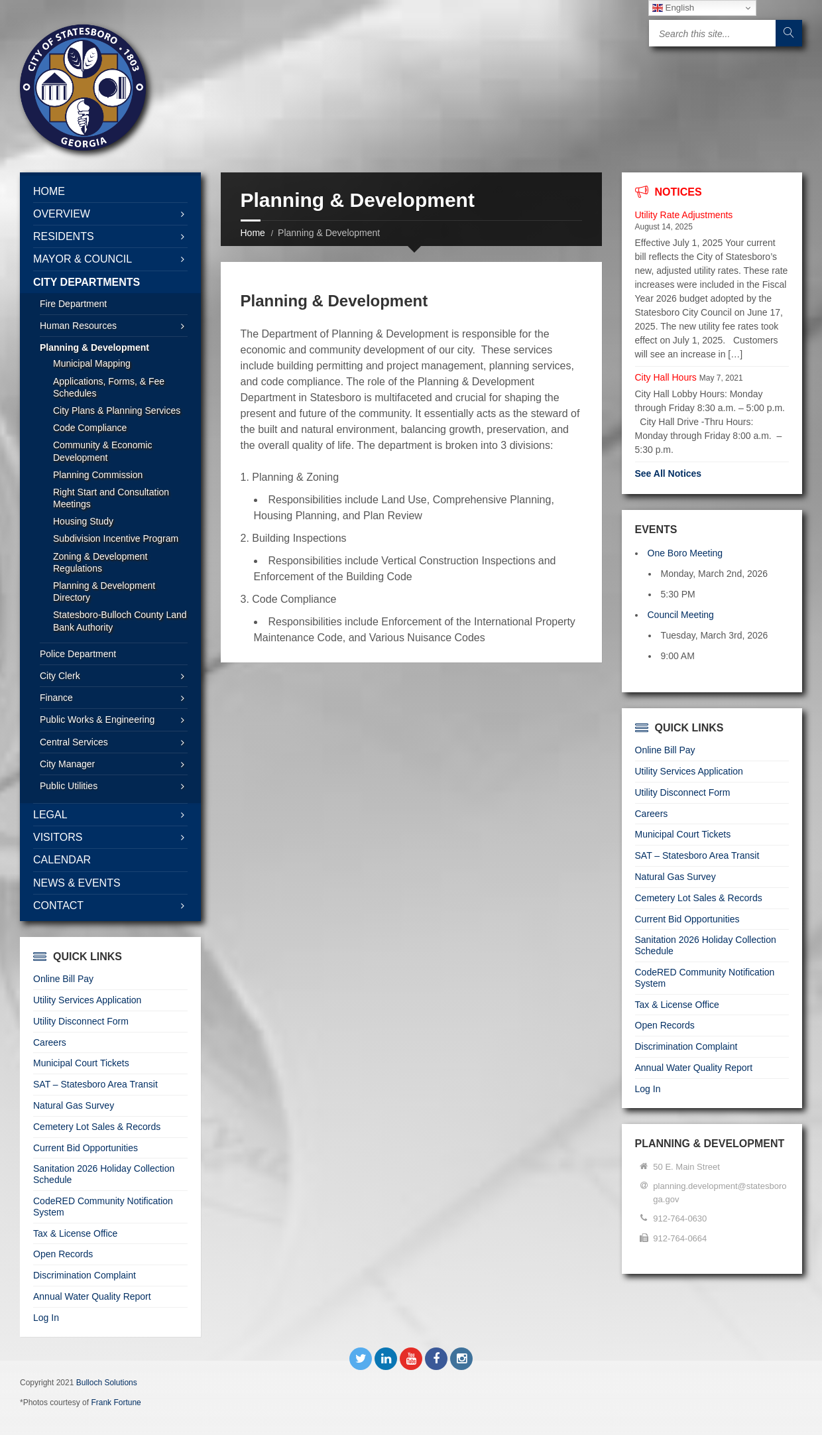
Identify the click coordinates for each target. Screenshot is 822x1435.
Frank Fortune (116, 1402)
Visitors (57, 837)
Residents (63, 236)
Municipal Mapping (92, 363)
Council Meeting (681, 614)
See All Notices (668, 473)
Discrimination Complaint (84, 1275)
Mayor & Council (82, 259)
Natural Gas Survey (73, 1105)
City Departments (86, 282)
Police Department (78, 654)
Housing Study (83, 521)
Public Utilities (68, 785)
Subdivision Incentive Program (115, 538)
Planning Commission (98, 474)
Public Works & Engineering (97, 719)
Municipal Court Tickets (81, 1063)
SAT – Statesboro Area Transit (95, 1084)
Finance (56, 697)
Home (253, 232)
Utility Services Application (87, 1000)
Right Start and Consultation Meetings (111, 498)
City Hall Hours (666, 377)
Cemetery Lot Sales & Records (96, 1126)
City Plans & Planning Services (116, 410)
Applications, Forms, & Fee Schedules (108, 387)
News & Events (77, 883)
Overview (61, 213)
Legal (50, 814)
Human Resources (78, 325)
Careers (49, 1042)
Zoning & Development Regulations (100, 562)
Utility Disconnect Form (81, 1021)
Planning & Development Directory (104, 591)
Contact (58, 905)
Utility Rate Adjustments (684, 215)
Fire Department (73, 303)
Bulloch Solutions (106, 1382)
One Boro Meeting (685, 553)
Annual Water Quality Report (92, 1296)
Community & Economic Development (102, 451)
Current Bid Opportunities (85, 1148)
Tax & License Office (75, 1233)
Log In (46, 1317)
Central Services (74, 742)
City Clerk (60, 675)
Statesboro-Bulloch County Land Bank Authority (120, 620)
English (673, 8)
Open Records (63, 1254)
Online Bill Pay (63, 978)
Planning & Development (94, 347)
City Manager (67, 764)
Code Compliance (90, 427)
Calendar (62, 859)
